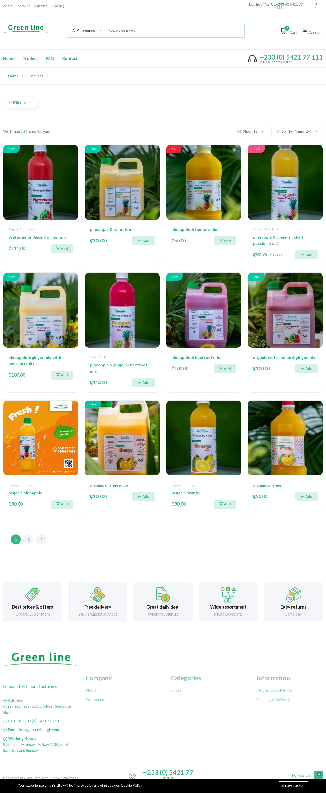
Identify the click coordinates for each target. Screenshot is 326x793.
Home (9, 58)
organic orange (185, 492)
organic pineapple (25, 492)
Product (30, 58)
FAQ (50, 58)
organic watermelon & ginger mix (284, 357)
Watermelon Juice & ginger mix (37, 237)
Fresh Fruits (98, 357)
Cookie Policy (131, 785)
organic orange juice (109, 485)
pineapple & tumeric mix (113, 229)
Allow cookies (293, 785)
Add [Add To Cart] (62, 248)
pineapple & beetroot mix (195, 357)
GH (316, 6)
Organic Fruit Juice (21, 229)
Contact (70, 58)
